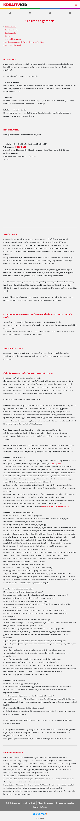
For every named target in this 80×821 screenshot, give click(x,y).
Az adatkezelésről (29, 803)
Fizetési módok (10, 27)
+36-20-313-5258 (20, 147)
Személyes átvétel (11, 30)
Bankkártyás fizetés (40, 807)
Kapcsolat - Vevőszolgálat (65, 803)
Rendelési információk (13, 45)
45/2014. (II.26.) (55, 463)
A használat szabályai (45, 803)
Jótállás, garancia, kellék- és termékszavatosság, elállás (24, 42)
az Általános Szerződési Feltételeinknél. (55, 506)
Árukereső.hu (40, 818)
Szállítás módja (10, 33)
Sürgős (7, 36)
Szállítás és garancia (13, 803)
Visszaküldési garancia (13, 39)
